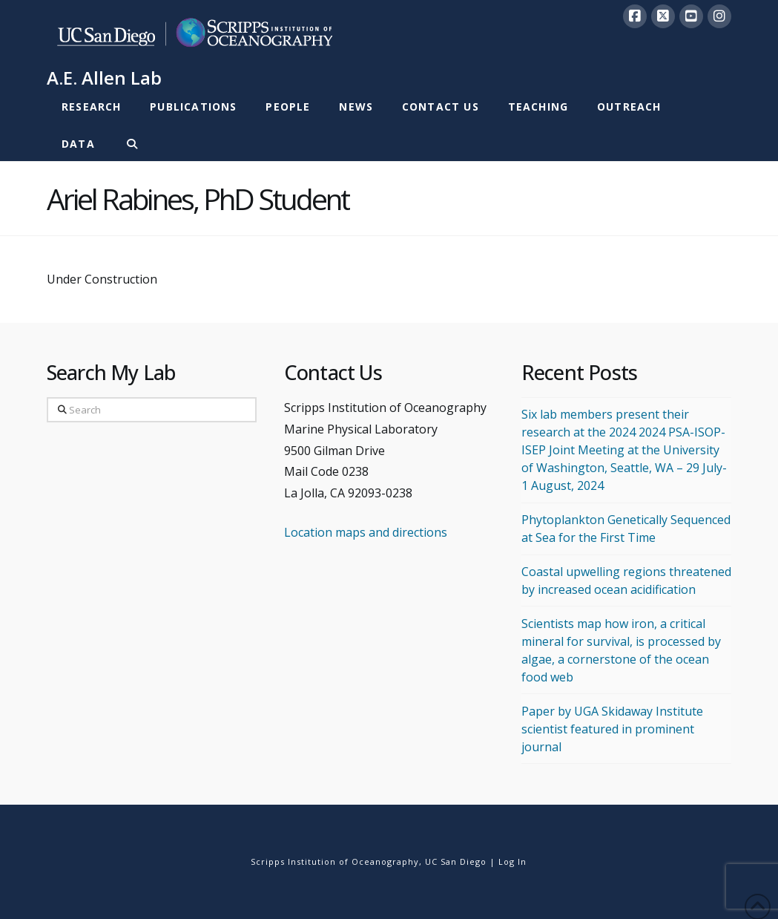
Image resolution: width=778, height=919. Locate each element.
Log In (512, 861)
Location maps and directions (365, 532)
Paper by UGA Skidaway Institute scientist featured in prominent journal (612, 729)
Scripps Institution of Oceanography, (336, 861)
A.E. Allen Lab (104, 78)
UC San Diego (456, 861)
